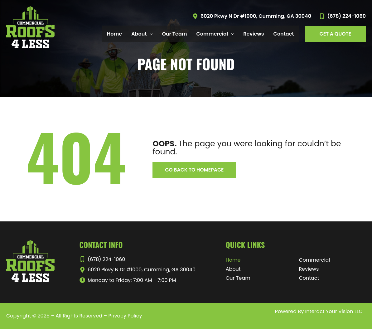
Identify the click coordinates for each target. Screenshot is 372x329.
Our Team (174, 33)
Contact (283, 33)
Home (114, 33)
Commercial (215, 33)
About (141, 33)
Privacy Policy (125, 315)
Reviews (253, 33)
